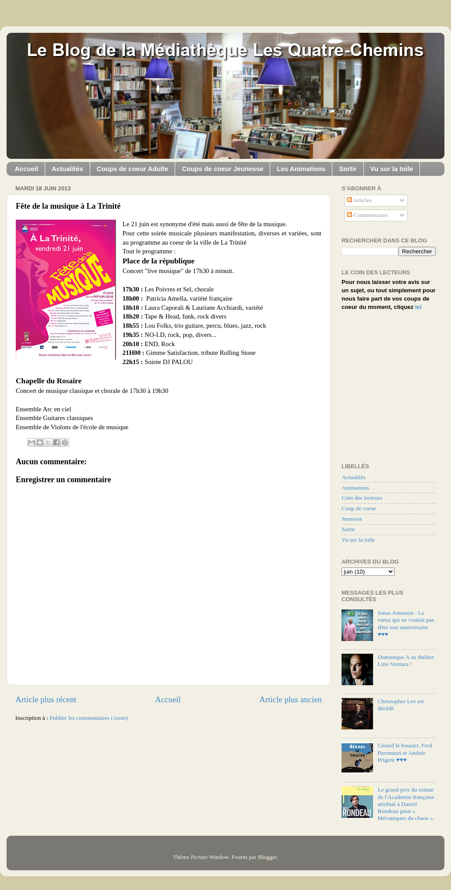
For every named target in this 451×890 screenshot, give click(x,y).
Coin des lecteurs (362, 497)
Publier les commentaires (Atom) (88, 718)
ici (418, 307)
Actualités (67, 168)
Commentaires (367, 215)
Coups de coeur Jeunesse (222, 168)
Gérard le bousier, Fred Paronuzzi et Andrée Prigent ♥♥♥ (404, 752)
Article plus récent (46, 699)
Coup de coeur (359, 508)
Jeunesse (352, 518)
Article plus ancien (290, 699)
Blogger (267, 857)
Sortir (347, 168)
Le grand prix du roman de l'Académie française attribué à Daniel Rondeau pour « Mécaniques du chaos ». (405, 803)
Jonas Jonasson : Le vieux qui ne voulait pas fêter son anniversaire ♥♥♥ (405, 624)
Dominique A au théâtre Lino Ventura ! (405, 660)
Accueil (26, 168)
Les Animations (301, 168)
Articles (359, 200)
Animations (355, 487)
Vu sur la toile (391, 168)
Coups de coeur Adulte (133, 168)
